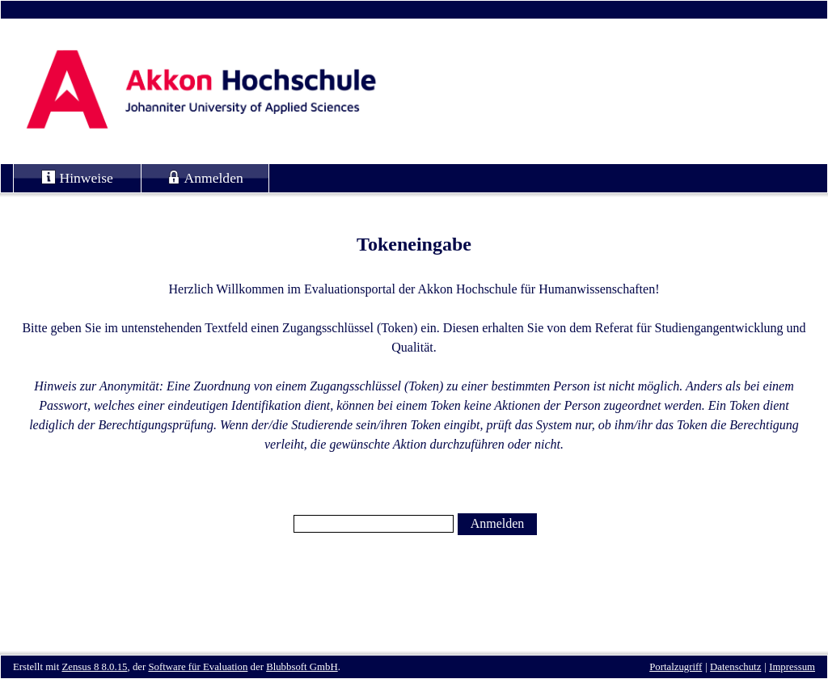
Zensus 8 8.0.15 (94, 667)
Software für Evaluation (197, 667)
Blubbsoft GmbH (302, 667)
